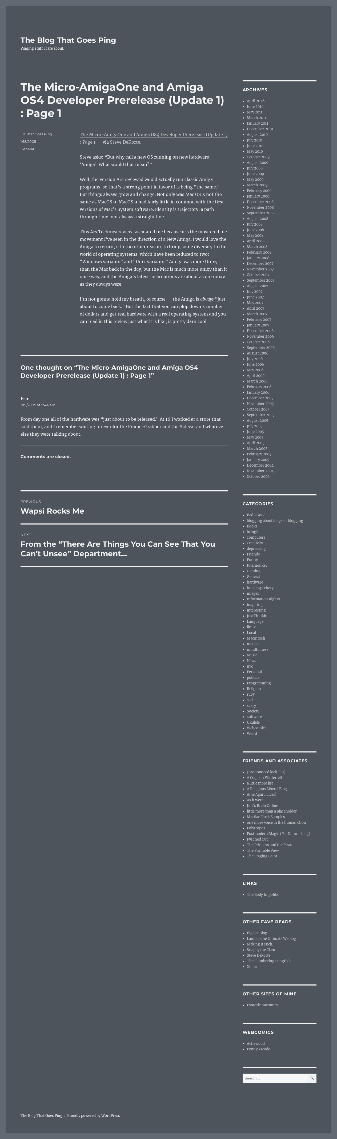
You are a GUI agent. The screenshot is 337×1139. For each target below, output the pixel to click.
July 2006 (255, 359)
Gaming (253, 571)
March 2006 (257, 381)
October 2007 (258, 275)
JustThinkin (257, 616)
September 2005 (261, 415)
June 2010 (255, 146)
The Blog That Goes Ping (68, 40)
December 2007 (260, 263)
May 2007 (255, 303)
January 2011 (257, 123)
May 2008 (255, 235)
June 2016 (255, 106)
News (251, 661)
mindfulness (257, 649)
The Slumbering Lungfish (269, 961)
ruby (251, 694)
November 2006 (260, 336)
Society (253, 711)
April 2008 (255, 241)
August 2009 (257, 162)
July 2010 (254, 140)
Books (252, 526)
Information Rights (263, 599)
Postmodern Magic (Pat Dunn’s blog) (278, 833)
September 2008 (261, 213)
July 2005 (255, 426)
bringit (253, 532)
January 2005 (258, 460)
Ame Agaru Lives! (261, 794)
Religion (254, 689)
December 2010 (260, 129)
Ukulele (253, 722)
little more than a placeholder (272, 811)
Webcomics (257, 728)
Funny (252, 560)
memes (253, 644)
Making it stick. (260, 944)
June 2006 (255, 364)
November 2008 (260, 207)
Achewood (256, 1043)
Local (251, 632)
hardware (255, 582)
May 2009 (255, 179)
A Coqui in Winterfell (264, 777)
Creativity (255, 543)
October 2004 (258, 476)
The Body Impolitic (263, 894)
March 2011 (256, 118)
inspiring (255, 604)
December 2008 (260, 202)
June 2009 (255, 174)
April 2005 (255, 443)
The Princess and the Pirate (270, 845)
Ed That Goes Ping (36, 134)
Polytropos (256, 828)
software (254, 717)
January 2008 (258, 258)
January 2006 (258, 392)
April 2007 (255, 308)
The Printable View (263, 850)
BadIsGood (256, 515)
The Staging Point (262, 856)
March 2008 (257, 247)
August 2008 (257, 218)
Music (252, 655)
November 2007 (260, 269)
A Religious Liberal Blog (267, 789)
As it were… (256, 800)
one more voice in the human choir (276, 822)
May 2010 (255, 151)
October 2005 (258, 409)
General (27, 149)
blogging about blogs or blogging (275, 520)
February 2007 (259, 319)
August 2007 (257, 286)
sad (250, 700)
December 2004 (260, 465)
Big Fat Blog (257, 933)
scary (251, 705)
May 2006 (255, 370)
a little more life (260, 783)
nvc (250, 666)
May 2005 (255, 437)
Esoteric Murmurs (262, 1005)
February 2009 (259, 190)
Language (255, 621)
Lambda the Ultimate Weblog (271, 938)
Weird (252, 733)
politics (253, 677)
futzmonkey (257, 565)
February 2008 (259, 252)
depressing (256, 548)
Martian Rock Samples (266, 817)
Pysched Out (257, 839)
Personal (254, 672)
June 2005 (255, 431)
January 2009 (258, 196)
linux (251, 627)
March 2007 (257, 314)
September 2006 (261, 347)
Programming (259, 683)
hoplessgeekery (260, 588)
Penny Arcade (258, 1049)
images (253, 593)
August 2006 (257, 353)
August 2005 (257, 420)
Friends (253, 554)
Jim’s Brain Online (262, 805)
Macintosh (256, 638)
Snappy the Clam (261, 950)
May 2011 (254, 112)
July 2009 (255, 168)
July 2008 (255, 224)
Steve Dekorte (258, 955)
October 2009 (258, 157)
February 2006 (259, 387)
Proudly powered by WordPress (93, 1115)
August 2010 (257, 134)
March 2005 (257, 448)
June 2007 (255, 297)
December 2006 (260, 331)
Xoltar (252, 966)
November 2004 (260, 471)
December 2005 (260, 398)
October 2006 (258, 342)
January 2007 (258, 325)
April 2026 (256, 101)
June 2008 (255, 230)
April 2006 (256, 375)
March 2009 (257, 185)
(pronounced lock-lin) (266, 772)
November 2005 (260, 403)
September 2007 (261, 280)
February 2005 (259, 454)
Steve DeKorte (125, 142)
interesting (256, 610)
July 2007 (255, 291)
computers (256, 537)
